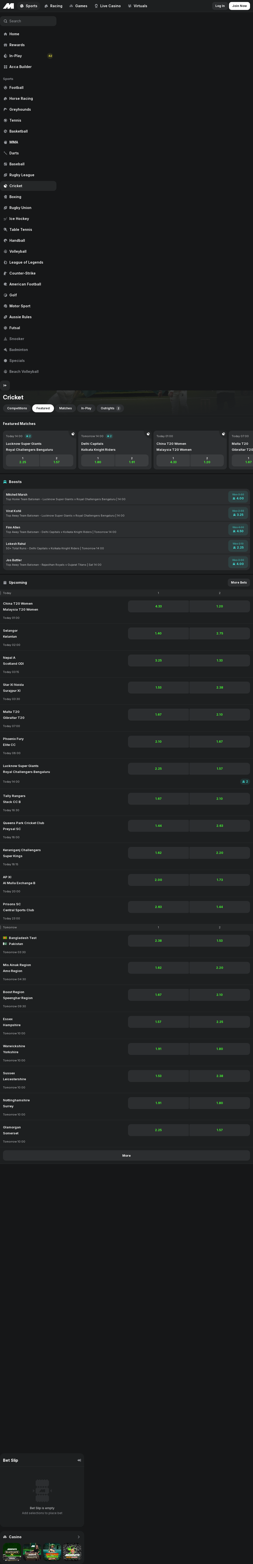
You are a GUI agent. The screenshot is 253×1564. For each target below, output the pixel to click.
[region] (28, 196)
